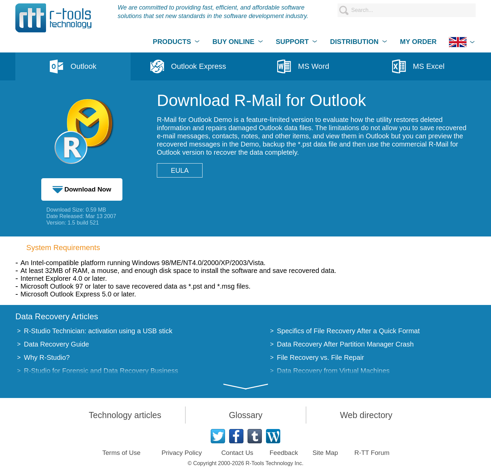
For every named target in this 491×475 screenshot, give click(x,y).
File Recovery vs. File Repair (320, 357)
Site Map (325, 452)
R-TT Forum (371, 452)
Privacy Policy (182, 452)
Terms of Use (121, 452)
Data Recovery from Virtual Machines (333, 370)
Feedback (283, 452)
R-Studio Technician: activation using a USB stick (98, 331)
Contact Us (237, 452)
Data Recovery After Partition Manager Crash (345, 344)
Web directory (366, 415)
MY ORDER (418, 41)
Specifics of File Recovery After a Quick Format (348, 331)
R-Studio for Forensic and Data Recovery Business (101, 370)
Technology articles (125, 415)
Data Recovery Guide (56, 344)
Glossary (246, 415)
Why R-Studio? (47, 357)
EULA (180, 170)
